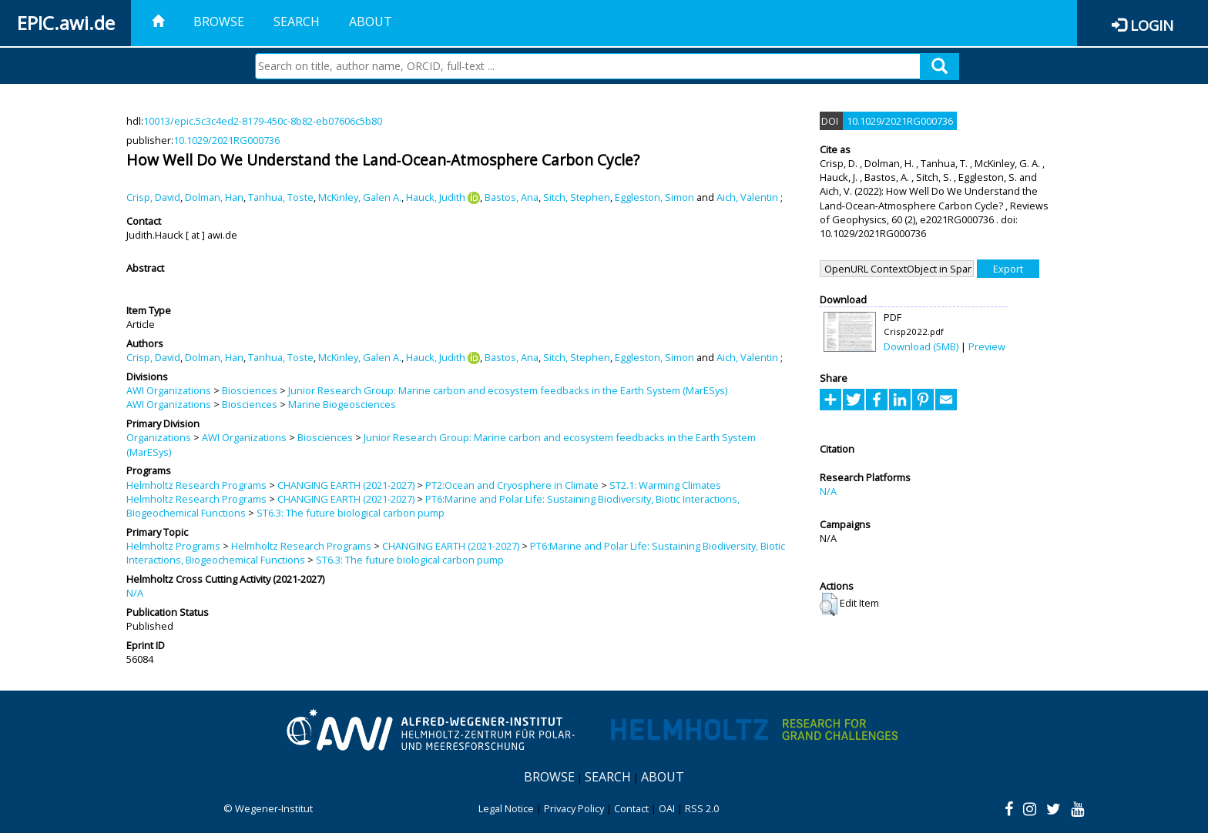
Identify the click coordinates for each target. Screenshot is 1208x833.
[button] (828, 604)
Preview (986, 346)
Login (1151, 25)
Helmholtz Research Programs (196, 485)
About (370, 21)
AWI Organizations (168, 390)
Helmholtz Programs (173, 546)
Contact (631, 808)
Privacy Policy (574, 808)
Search (296, 21)
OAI (667, 808)
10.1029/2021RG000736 (226, 140)
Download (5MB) (921, 346)
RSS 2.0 (702, 808)
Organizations (158, 437)
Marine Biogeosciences (342, 404)
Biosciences (249, 390)
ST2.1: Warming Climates (665, 485)
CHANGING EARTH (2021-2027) (345, 485)
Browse (218, 21)
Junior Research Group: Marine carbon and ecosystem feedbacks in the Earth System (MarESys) (507, 390)
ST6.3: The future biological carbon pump (351, 513)
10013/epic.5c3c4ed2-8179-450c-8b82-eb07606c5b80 (262, 121)
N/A (134, 593)
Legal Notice (506, 808)
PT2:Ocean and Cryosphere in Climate (512, 485)
